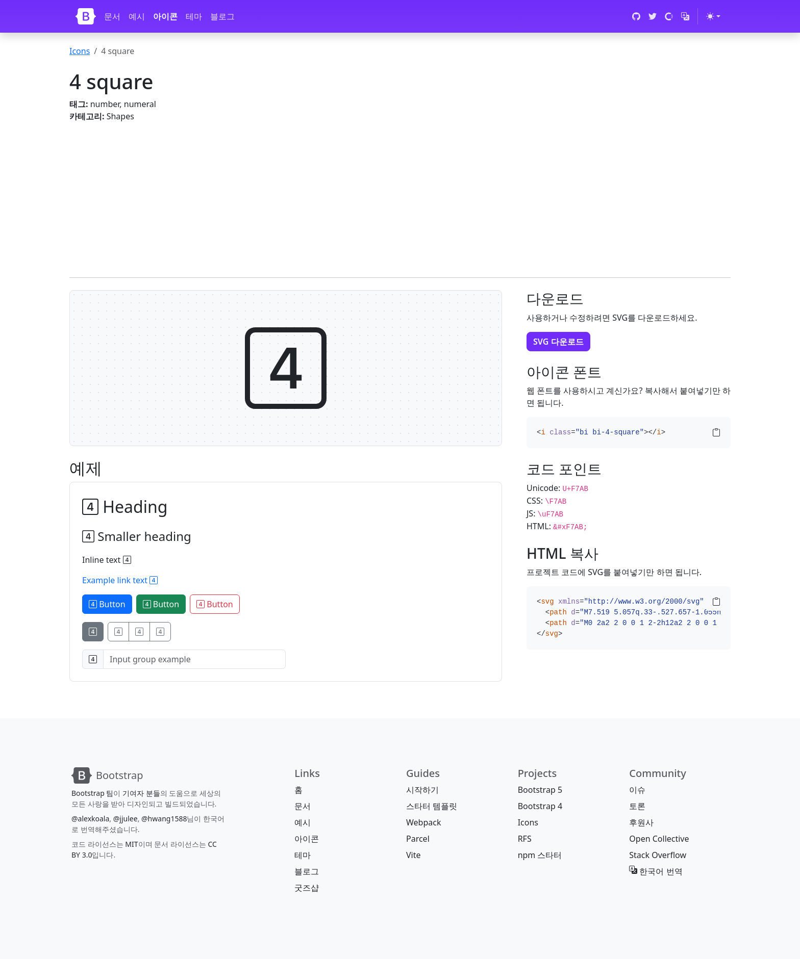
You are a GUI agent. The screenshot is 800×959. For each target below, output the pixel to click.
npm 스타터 (540, 855)
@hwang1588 (164, 818)
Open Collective (659, 838)
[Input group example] (194, 659)
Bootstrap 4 (540, 806)
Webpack (423, 822)
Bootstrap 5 (540, 789)
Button (107, 604)
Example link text (120, 580)
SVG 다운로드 (558, 341)
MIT (131, 844)
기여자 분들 (141, 793)
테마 (194, 16)
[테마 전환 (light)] (713, 16)
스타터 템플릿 (431, 806)
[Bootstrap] (86, 16)
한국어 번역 (655, 871)
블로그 (222, 16)
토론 (637, 806)
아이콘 (165, 16)
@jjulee (125, 818)
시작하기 (422, 789)
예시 (137, 16)
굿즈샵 (306, 887)
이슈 (637, 789)
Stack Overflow (657, 855)
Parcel (418, 838)
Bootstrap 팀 (92, 793)
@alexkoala (90, 818)
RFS (525, 838)
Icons (79, 51)
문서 (112, 16)
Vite (413, 855)
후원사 (641, 822)
